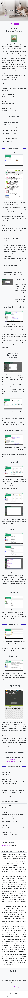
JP (11, 23)
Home (5, 15)
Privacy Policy (6, 845)
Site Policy (18, 993)
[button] (21, 3)
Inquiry (14, 986)
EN (16, 23)
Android (11, 15)
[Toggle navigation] (25, 3)
